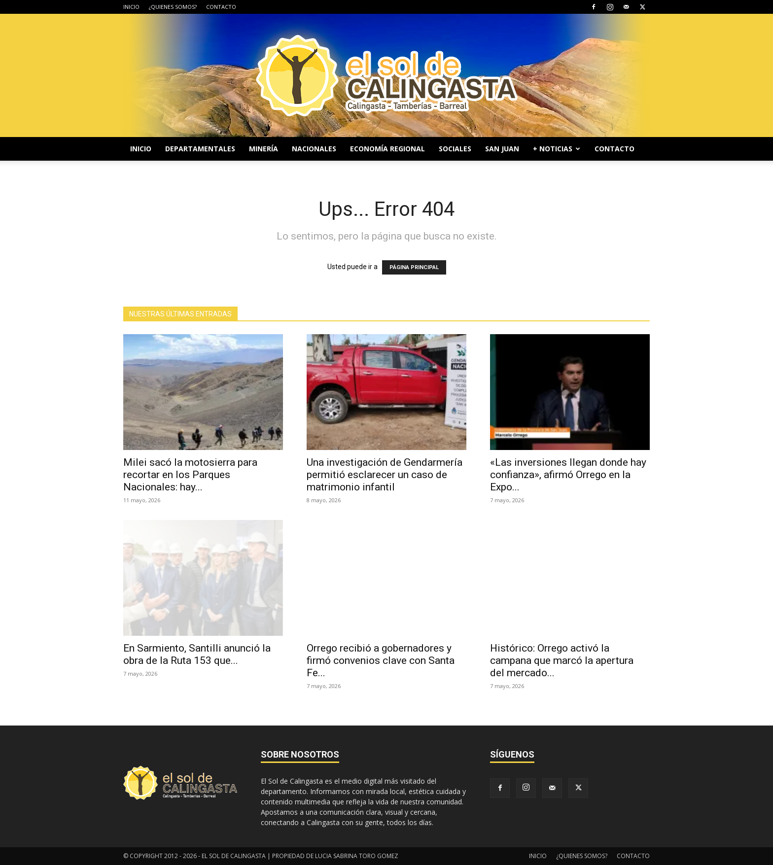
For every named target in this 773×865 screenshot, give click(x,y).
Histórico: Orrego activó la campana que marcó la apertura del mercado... (561, 660)
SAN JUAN (502, 148)
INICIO (131, 6)
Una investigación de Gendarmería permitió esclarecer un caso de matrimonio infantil (384, 474)
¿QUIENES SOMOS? (173, 6)
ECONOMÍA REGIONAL (387, 148)
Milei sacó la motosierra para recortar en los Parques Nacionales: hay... (190, 474)
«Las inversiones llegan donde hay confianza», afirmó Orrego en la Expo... (568, 474)
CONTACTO (221, 6)
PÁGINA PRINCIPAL (414, 267)
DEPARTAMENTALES (200, 148)
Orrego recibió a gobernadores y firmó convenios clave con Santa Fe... (381, 660)
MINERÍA (263, 148)
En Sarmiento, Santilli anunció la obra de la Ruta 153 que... (197, 654)
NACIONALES (314, 148)
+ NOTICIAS (556, 148)
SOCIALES (455, 148)
